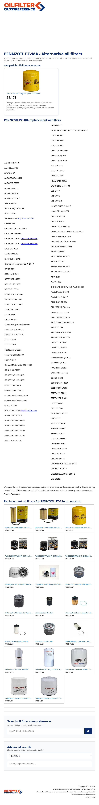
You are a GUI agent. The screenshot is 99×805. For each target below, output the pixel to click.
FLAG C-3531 (10, 339)
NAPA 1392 (56, 281)
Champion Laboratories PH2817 (19, 264)
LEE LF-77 (55, 190)
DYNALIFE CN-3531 (13, 299)
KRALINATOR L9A (59, 181)
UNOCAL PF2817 (58, 438)
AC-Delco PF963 (12, 162)
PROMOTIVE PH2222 (60, 337)
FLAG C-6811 (10, 344)
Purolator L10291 (59, 352)
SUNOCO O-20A (58, 423)
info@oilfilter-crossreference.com (83, 795)
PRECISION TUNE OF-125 (62, 322)
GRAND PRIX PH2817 (14, 390)
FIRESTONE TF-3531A (14, 329)
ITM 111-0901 (57, 145)
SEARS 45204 (57, 378)
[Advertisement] (49, 31)
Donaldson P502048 (14, 294)
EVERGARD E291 (12, 309)
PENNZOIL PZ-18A (59, 302)
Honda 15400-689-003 (15, 420)
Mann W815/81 (58, 216)
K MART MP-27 (57, 170)
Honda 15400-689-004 (15, 425)
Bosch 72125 (10, 213)
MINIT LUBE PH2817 (60, 256)
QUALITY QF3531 (59, 362)
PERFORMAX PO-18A (60, 307)
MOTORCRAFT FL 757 (60, 271)
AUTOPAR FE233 (12, 183)
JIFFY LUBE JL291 (58, 155)
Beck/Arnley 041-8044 (14, 208)
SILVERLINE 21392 (59, 413)
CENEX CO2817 (11, 253)
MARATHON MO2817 (60, 226)
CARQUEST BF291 (13, 243)
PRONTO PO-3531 (59, 342)
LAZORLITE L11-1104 (60, 185)
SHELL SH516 (57, 403)
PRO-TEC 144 (57, 327)
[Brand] (49, 756)
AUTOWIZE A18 (11, 193)
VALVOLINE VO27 (59, 448)
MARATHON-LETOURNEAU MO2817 (67, 231)
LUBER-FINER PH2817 (61, 206)
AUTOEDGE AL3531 (13, 178)
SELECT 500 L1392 (59, 388)
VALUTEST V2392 (58, 443)
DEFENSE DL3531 (12, 279)
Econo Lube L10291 (13, 304)
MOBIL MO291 (57, 261)
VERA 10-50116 (58, 458)
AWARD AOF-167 (12, 198)
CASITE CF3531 (11, 248)
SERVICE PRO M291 (60, 398)
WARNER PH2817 (59, 468)
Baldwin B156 (11, 203)
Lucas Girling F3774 (60, 211)
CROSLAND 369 (12, 274)
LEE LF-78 (55, 196)
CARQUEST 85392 (12, 238)
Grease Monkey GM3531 (16, 400)
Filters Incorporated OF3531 (17, 324)
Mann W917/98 (58, 221)
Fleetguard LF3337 (13, 349)
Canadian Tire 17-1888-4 (16, 228)
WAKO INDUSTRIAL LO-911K (64, 463)
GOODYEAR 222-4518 (14, 375)
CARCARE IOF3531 (13, 233)
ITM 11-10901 (57, 135)
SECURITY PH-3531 (59, 383)
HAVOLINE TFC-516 (13, 415)
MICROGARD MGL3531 (61, 246)
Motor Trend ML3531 (60, 266)
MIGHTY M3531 (58, 251)
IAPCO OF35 (56, 125)
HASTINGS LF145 (12, 410)
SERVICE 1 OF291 (59, 393)
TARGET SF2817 (58, 428)
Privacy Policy (90, 797)
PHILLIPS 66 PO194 (60, 312)
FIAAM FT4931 (11, 319)
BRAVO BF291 (11, 218)
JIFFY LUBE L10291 (59, 160)
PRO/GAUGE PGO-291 (61, 332)
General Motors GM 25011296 (18, 365)
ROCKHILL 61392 (59, 367)
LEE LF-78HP (56, 201)
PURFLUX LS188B (59, 347)
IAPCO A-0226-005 (13, 440)
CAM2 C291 (10, 223)
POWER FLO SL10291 (60, 317)
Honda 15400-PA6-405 (15, 435)
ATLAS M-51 (10, 173)
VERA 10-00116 (58, 453)
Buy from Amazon (25, 218)
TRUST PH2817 (58, 433)
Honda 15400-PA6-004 (15, 430)
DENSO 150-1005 (12, 284)
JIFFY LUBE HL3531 (59, 150)
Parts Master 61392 (60, 292)
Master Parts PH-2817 (61, 236)
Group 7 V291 (11, 405)
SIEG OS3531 (57, 408)
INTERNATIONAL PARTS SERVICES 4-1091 (69, 130)
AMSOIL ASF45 (11, 168)
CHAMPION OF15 (12, 259)
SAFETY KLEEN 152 (59, 372)
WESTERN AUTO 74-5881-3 (63, 474)
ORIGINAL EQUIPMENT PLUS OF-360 (67, 287)
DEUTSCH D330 (12, 289)
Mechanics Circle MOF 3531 (63, 241)
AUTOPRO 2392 (12, 188)
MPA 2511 (55, 276)
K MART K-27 (57, 165)
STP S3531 (55, 418)
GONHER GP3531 (12, 370)
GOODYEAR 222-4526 (14, 380)
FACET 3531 (10, 314)
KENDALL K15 (57, 175)
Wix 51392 (55, 479)
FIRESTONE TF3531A (14, 334)
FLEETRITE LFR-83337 (14, 354)
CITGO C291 (10, 269)
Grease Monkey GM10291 (16, 395)
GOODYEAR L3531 (13, 385)
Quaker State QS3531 (61, 357)
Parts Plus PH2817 (59, 297)
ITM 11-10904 (57, 140)
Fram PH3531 (11, 359)
